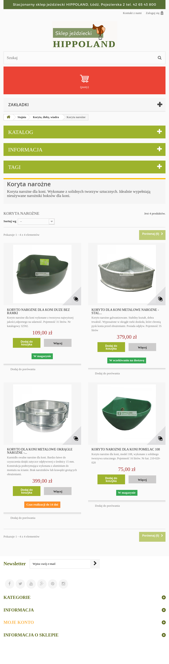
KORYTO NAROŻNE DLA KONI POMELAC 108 (126, 449)
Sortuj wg (10, 221)
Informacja (25, 150)
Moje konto (19, 622)
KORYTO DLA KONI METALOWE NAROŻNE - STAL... (125, 311)
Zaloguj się (154, 13)
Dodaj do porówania (23, 369)
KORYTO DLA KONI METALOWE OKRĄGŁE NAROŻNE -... (39, 451)
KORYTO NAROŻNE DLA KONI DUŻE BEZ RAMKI (38, 311)
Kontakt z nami (132, 13)
